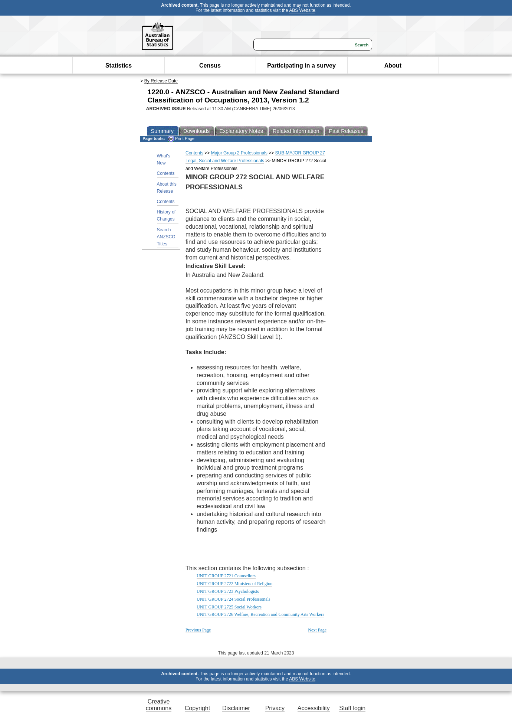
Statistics (118, 65)
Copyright (197, 708)
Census (210, 65)
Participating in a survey (301, 65)
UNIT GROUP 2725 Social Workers (229, 607)
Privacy (275, 708)
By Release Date (161, 81)
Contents (166, 173)
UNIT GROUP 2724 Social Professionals (233, 599)
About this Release (167, 188)
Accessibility (314, 708)
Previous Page (198, 630)
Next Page (317, 630)
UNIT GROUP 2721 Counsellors (226, 575)
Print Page (181, 138)
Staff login (352, 708)
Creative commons (158, 704)
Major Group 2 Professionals (239, 153)
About (392, 65)
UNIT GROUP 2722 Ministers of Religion (234, 583)
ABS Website (302, 10)
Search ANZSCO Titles (166, 237)
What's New (163, 159)
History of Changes (166, 215)
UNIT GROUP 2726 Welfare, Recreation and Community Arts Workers (260, 614)
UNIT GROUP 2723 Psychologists (228, 591)
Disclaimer (236, 708)
